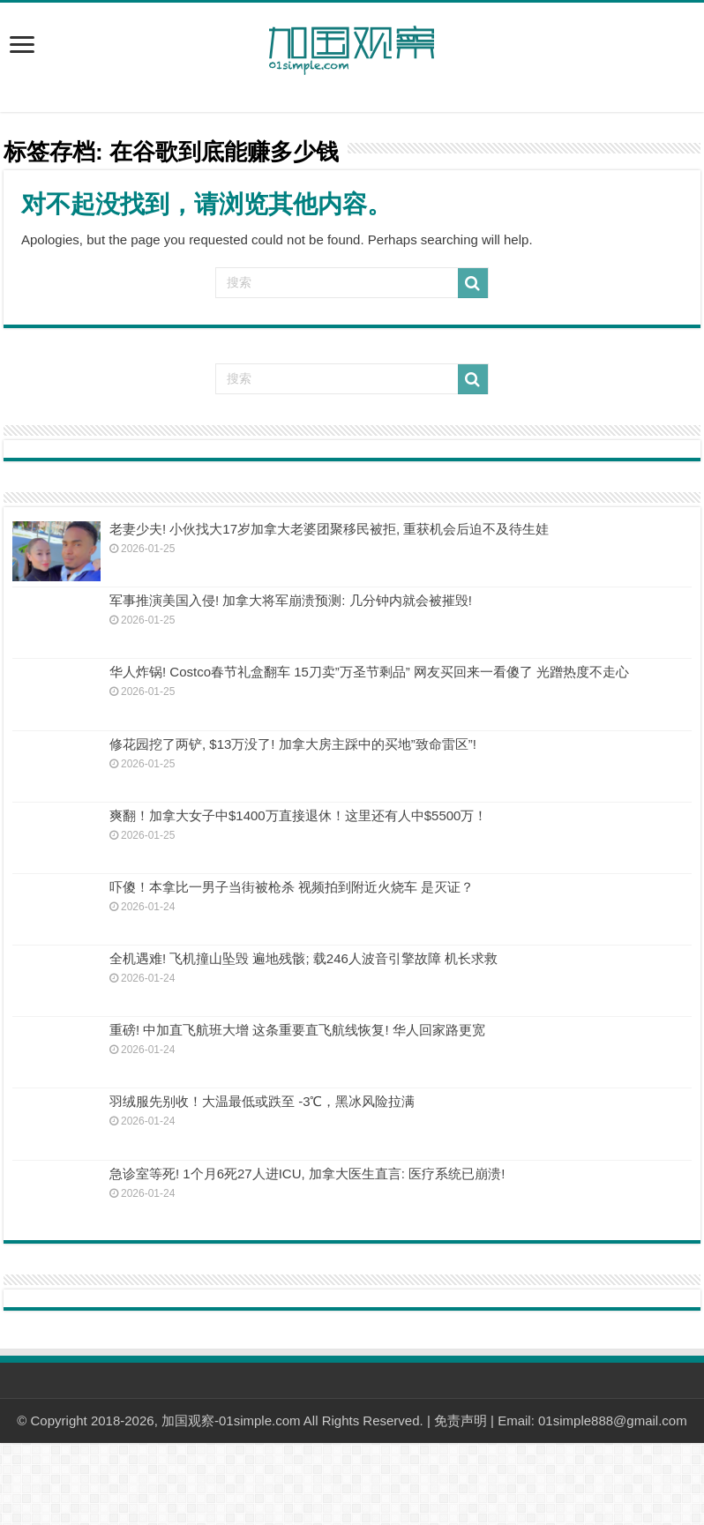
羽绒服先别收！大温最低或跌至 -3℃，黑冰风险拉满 (262, 1101)
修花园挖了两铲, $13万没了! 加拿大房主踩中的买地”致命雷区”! (292, 743)
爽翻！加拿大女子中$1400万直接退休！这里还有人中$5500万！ (298, 815)
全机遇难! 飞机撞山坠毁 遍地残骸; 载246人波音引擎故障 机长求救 (303, 958)
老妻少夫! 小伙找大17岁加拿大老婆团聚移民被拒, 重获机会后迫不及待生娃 (329, 528)
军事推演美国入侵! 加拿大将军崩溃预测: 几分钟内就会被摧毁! (290, 600)
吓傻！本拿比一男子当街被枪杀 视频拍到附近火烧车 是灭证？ (291, 886)
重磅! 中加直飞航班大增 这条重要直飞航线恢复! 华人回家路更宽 (297, 1029)
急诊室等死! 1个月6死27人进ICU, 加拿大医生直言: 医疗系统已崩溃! (307, 1173)
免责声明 (460, 1420)
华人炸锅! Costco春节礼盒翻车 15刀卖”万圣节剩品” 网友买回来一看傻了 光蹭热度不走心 (369, 671)
